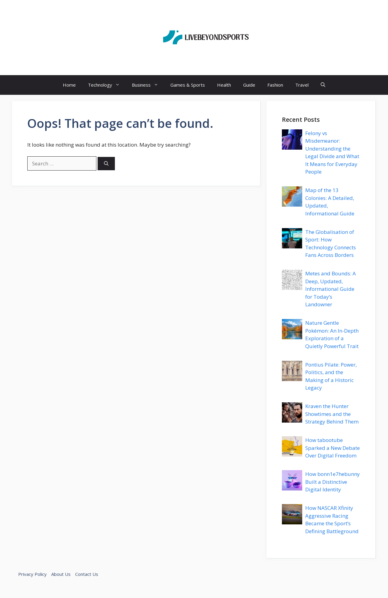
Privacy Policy (32, 574)
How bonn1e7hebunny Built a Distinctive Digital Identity (332, 481)
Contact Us (86, 574)
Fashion (275, 85)
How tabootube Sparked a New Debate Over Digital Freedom (332, 448)
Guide (249, 85)
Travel (302, 85)
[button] (323, 85)
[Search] (106, 164)
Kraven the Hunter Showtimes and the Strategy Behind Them (332, 414)
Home (69, 85)
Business (148, 85)
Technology (107, 85)
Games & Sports (187, 85)
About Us (61, 574)
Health (224, 85)
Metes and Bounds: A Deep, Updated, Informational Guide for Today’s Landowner (330, 289)
